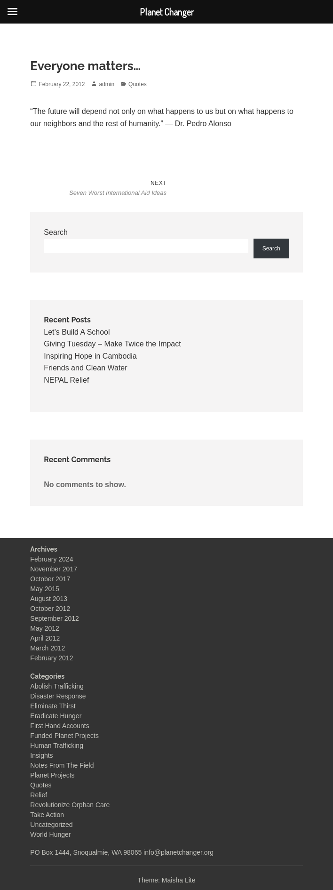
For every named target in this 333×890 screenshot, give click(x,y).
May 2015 (44, 589)
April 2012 (45, 638)
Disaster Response (58, 696)
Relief (38, 795)
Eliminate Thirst (52, 706)
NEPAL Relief (66, 380)
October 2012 (50, 608)
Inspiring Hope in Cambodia (90, 356)
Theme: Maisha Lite (167, 880)
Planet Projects (52, 775)
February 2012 (51, 658)
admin (106, 84)
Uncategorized (51, 824)
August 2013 (48, 598)
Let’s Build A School (77, 332)
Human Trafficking (56, 745)
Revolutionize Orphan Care (70, 805)
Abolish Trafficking (56, 686)
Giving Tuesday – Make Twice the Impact (112, 344)
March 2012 (47, 648)
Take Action (47, 814)
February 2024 (51, 559)
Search (56, 232)
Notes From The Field (62, 765)
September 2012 (54, 618)
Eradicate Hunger (55, 716)
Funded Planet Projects (64, 735)
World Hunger (50, 834)
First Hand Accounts (59, 726)
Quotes (137, 84)
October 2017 (50, 579)
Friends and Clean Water (85, 368)
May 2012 (44, 628)
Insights (41, 755)
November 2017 (53, 569)
